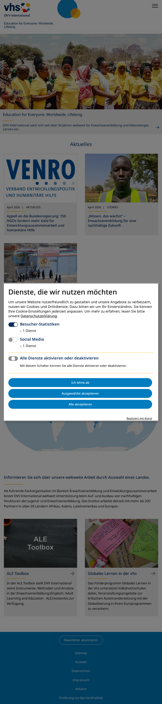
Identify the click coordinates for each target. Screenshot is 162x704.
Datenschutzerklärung (39, 316)
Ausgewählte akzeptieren (80, 393)
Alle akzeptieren (80, 404)
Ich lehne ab (80, 382)
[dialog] (81, 352)
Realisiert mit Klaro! (139, 418)
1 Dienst (28, 330)
